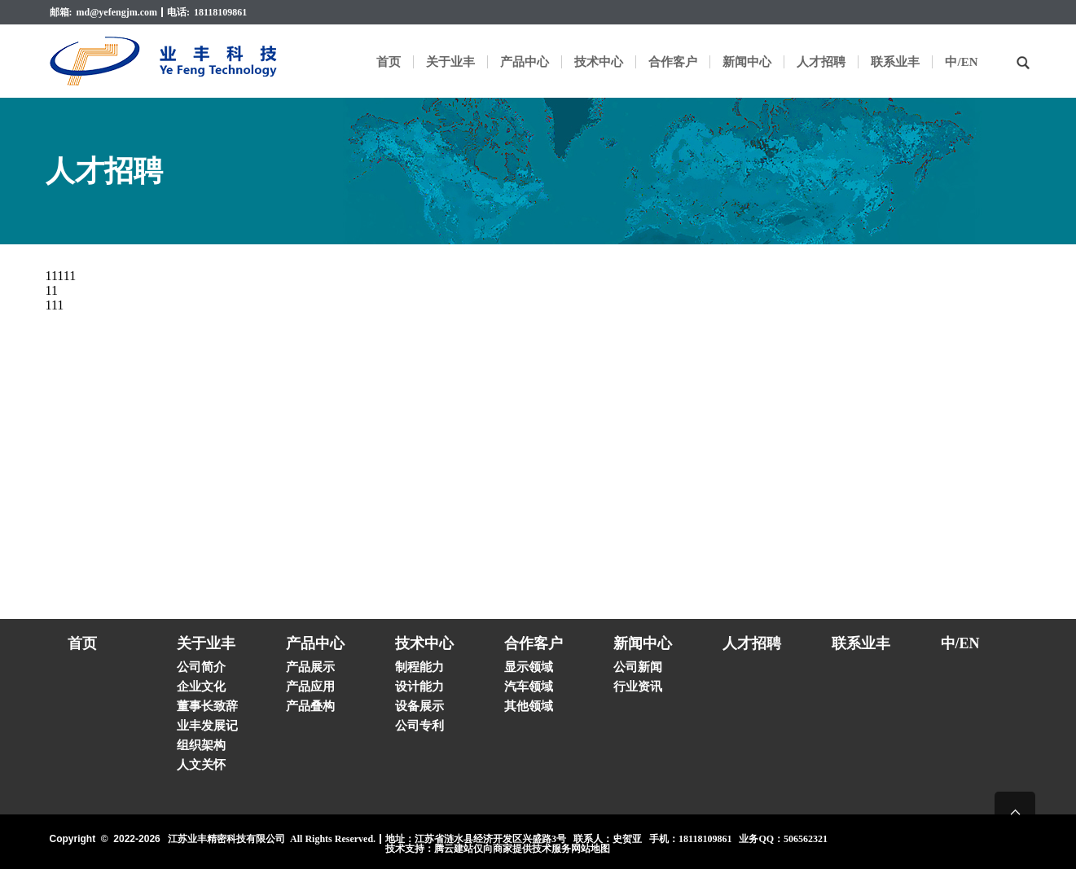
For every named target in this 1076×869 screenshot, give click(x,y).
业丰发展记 (207, 725)
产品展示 (310, 667)
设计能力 (419, 686)
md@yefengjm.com (117, 12)
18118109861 (220, 12)
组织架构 (201, 745)
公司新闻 (637, 667)
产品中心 (524, 61)
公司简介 (201, 667)
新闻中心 (746, 61)
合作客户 (672, 61)
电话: (178, 12)
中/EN (961, 61)
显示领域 (528, 667)
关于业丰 (450, 61)
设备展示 (419, 706)
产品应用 (310, 686)
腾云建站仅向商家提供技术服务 (502, 848)
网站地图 (590, 848)
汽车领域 (528, 686)
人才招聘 (821, 61)
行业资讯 (637, 686)
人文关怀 (201, 764)
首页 (388, 61)
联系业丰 (895, 61)
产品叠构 (310, 706)
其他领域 (528, 706)
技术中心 (598, 61)
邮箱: (61, 12)
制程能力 (419, 667)
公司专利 (419, 725)
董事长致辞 (207, 706)
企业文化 (201, 686)
